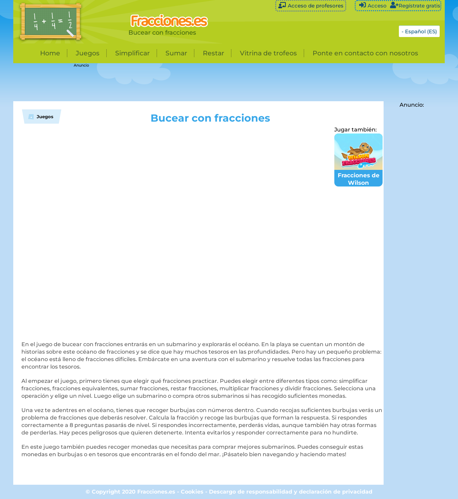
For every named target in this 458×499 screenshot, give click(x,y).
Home (50, 53)
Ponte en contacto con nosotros (365, 53)
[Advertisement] (183, 82)
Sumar (176, 53)
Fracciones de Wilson (358, 175)
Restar (213, 53)
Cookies (192, 491)
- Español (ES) (419, 31)
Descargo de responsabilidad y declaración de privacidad (290, 491)
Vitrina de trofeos (268, 53)
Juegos (88, 53)
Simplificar (132, 53)
